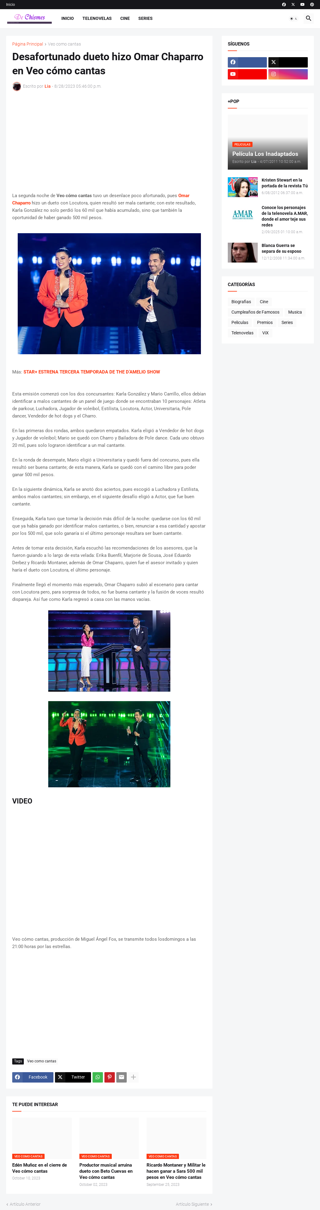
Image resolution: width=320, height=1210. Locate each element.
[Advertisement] (109, 141)
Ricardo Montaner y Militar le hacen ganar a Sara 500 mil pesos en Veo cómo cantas (176, 1171)
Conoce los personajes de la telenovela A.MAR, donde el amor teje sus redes (285, 216)
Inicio (10, 4)
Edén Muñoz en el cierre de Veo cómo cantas (39, 1168)
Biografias (241, 301)
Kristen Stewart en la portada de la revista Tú (285, 183)
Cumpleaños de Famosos (255, 312)
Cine (125, 18)
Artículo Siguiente (192, 1204)
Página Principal (27, 44)
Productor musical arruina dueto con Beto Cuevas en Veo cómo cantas (106, 1171)
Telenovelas (97, 18)
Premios (265, 322)
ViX (265, 332)
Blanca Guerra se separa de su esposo (281, 248)
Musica (295, 312)
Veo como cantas (64, 44)
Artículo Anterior (25, 1204)
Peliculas (239, 322)
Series (145, 18)
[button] (294, 19)
